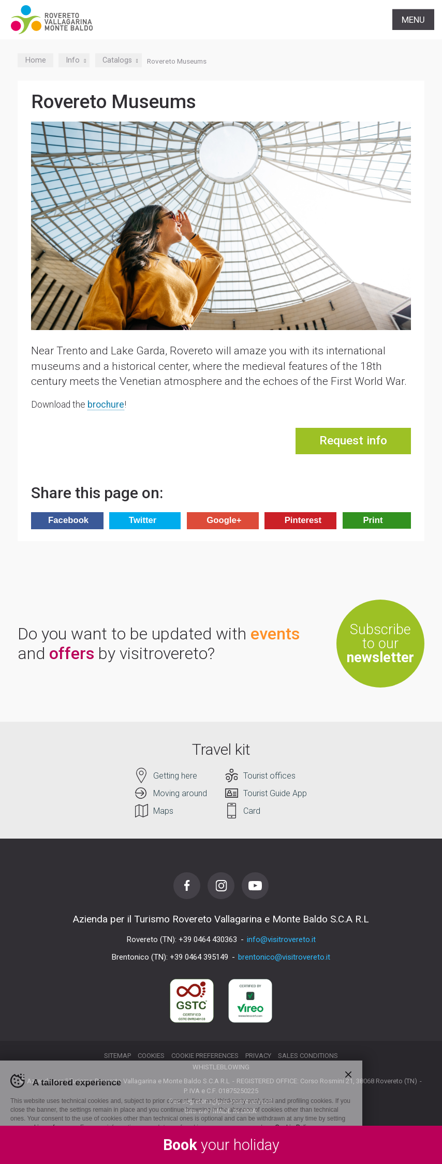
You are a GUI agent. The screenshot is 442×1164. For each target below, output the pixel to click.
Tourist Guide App (275, 793)
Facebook (186, 885)
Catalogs (118, 60)
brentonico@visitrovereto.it (284, 957)
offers (71, 653)
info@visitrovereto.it (281, 939)
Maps (163, 811)
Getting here (175, 776)
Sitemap (117, 1055)
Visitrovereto (52, 19)
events (275, 634)
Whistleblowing (221, 1067)
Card (251, 811)
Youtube (255, 885)
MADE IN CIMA (235, 1111)
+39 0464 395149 (199, 957)
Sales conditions (308, 1055)
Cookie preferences (205, 1055)
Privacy (258, 1055)
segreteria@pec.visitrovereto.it (227, 1101)
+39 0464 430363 (208, 939)
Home (35, 60)
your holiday (221, 1145)
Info (74, 60)
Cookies (151, 1055)
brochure (105, 404)
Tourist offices (269, 776)
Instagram (221, 885)
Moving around (180, 793)
